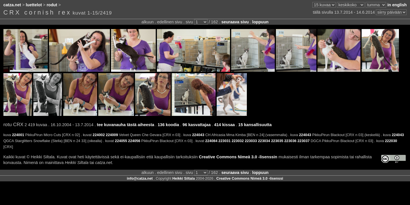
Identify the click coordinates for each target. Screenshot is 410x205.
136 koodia (168, 124)
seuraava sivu (235, 22)
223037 (304, 141)
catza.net (12, 5)
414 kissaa (224, 124)
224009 (112, 135)
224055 (121, 141)
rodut (52, 5)
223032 (237, 141)
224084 (211, 141)
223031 (224, 141)
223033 (251, 141)
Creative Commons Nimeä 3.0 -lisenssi (249, 178)
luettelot (34, 5)
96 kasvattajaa (197, 124)
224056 (134, 141)
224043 (198, 135)
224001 (18, 135)
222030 (391, 141)
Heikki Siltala (183, 178)
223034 (264, 141)
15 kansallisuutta (255, 124)
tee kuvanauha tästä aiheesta (125, 124)
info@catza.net (140, 178)
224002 (99, 135)
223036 (290, 141)
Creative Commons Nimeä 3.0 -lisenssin (238, 157)
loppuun (260, 22)
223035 (277, 141)
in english (397, 5)
